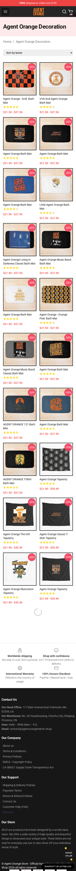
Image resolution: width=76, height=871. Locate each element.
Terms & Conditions (14, 751)
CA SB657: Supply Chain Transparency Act (28, 767)
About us (8, 745)
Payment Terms (12, 790)
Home (7, 42)
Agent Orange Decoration (33, 42)
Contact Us (9, 801)
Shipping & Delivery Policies (19, 785)
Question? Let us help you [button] (57, 866)
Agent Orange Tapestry (53, 479)
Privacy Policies (12, 756)
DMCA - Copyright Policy (17, 762)
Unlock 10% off (68, 854)
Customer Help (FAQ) (15, 806)
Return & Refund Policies (17, 796)
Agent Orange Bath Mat (17, 153)
